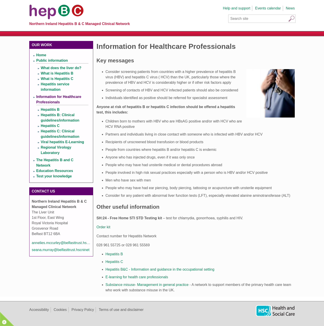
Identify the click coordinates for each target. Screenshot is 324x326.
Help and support (236, 8)
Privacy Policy (83, 310)
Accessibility (39, 310)
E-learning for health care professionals (137, 277)
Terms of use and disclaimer (121, 310)
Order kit (103, 227)
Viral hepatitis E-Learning (62, 142)
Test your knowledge (54, 176)
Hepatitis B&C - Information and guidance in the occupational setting (160, 269)
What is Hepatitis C (57, 79)
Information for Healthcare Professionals (58, 99)
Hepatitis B (114, 254)
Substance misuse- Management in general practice (147, 285)
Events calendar (268, 8)
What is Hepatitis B (57, 73)
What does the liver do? (61, 68)
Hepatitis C (114, 262)
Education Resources (54, 171)
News (290, 8)
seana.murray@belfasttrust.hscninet (60, 250)
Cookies (60, 310)
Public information (52, 60)
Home (41, 55)
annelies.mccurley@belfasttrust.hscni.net (61, 243)
